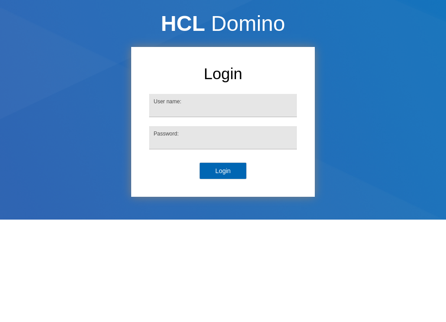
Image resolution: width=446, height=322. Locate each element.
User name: (167, 101)
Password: (166, 134)
